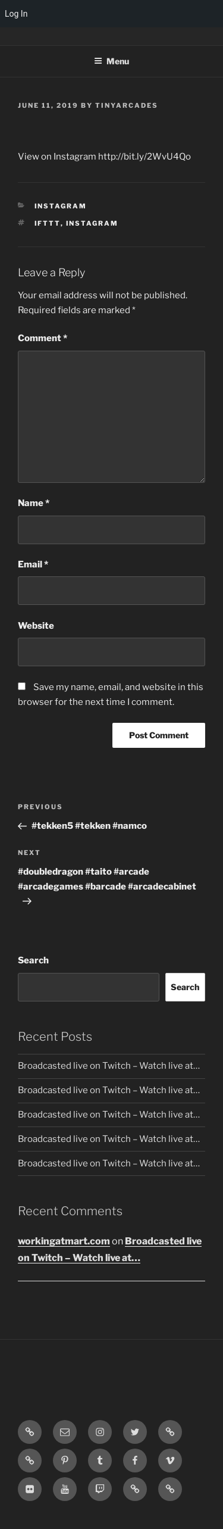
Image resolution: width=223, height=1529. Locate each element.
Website (36, 625)
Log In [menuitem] (16, 13)
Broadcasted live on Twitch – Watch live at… (109, 1065)
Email (33, 564)
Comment (42, 338)
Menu (111, 61)
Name (33, 503)
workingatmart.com (64, 1241)
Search (33, 960)
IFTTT (47, 223)
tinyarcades (126, 105)
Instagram (60, 206)
